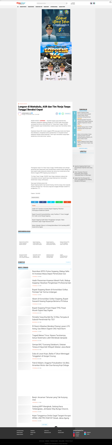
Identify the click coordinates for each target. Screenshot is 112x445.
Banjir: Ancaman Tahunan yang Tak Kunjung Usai (49, 398)
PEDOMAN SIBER (54, 441)
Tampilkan (68, 262)
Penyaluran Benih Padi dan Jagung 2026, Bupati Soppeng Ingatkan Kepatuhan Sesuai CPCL (85, 122)
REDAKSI (47, 441)
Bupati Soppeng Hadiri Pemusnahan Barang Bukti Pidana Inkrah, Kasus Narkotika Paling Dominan (84, 115)
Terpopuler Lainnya (83, 148)
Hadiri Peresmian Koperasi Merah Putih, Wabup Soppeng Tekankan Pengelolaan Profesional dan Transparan (51, 282)
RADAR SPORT (62, 6)
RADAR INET (46, 6)
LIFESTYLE (46, 430)
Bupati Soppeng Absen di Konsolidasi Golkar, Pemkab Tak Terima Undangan (50, 291)
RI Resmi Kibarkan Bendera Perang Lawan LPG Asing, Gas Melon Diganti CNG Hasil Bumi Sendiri (51, 328)
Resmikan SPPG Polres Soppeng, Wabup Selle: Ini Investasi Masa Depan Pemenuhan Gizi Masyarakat (50, 273)
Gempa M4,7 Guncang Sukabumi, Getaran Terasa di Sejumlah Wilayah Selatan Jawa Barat (51, 345)
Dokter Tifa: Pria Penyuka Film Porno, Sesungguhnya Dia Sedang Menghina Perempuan (83, 179)
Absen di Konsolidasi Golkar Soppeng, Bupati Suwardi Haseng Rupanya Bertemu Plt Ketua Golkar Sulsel (50, 301)
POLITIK (59, 430)
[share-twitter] (60, 113)
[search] (52, 3)
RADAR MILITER (39, 6)
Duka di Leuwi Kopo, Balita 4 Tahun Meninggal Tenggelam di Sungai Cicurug (50, 355)
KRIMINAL (32, 430)
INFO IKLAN (41, 441)
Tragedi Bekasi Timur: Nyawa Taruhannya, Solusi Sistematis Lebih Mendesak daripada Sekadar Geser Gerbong (49, 337)
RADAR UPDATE (23, 6)
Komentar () (67, 113)
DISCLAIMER (61, 441)
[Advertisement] (24, 137)
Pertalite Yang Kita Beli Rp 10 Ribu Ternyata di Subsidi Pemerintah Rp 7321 (50, 318)
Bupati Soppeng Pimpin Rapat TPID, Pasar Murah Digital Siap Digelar (49, 309)
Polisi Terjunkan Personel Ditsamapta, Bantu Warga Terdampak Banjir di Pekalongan (83, 173)
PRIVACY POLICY (69, 441)
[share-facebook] (57, 113)
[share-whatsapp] (63, 113)
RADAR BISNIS (31, 6)
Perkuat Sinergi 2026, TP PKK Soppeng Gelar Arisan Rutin (84, 127)
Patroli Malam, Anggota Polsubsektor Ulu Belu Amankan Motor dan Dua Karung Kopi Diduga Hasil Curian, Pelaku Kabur (50, 365)
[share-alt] (34, 202)
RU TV (31, 434)
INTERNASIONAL (54, 6)
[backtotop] (56, 427)
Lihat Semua (44, 424)
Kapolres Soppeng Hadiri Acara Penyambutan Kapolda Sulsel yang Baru (83, 167)
